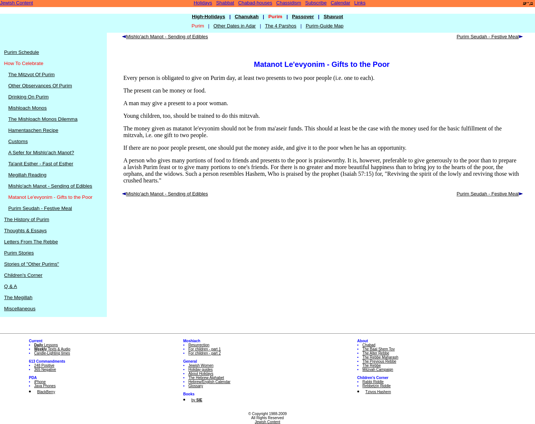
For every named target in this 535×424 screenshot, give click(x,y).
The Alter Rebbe (375, 353)
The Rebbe (371, 365)
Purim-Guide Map (325, 26)
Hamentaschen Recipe (33, 130)
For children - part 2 (204, 353)
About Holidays (200, 374)
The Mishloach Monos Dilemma (43, 119)
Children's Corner (23, 275)
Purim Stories (19, 253)
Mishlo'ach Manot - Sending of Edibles (50, 186)
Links (359, 3)
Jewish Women (201, 365)
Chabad (368, 345)
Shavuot (333, 16)
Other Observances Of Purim (40, 85)
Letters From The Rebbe (31, 242)
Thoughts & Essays (25, 230)
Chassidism (288, 3)
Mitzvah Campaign (377, 370)
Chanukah (247, 16)
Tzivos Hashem (378, 392)
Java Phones (45, 386)
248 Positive (44, 365)
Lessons (46, 345)
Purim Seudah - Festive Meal (40, 208)
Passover (303, 16)
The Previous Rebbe (379, 361)
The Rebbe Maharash (380, 357)
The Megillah (18, 297)
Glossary (195, 386)
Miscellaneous (19, 308)
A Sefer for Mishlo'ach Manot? (41, 152)
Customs (18, 141)
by (196, 400)
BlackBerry (46, 392)
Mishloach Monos (27, 108)
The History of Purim (26, 219)
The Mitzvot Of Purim (31, 74)
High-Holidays (208, 16)
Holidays (203, 3)
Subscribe (316, 3)
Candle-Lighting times (52, 353)
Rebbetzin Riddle (376, 386)
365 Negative (45, 370)
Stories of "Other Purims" (31, 264)
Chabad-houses (255, 3)
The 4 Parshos (280, 26)
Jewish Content (16, 3)
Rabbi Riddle (373, 382)
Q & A (10, 286)
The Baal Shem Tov (378, 349)
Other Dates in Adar (234, 26)
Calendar (340, 3)
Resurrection (199, 345)
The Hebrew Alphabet (206, 378)
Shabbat (225, 3)
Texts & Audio (52, 349)
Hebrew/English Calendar (209, 382)
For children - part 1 (204, 349)
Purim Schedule (21, 52)
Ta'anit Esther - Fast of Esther (40, 163)
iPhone (40, 382)
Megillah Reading (27, 175)
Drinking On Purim (28, 97)
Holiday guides (200, 370)
